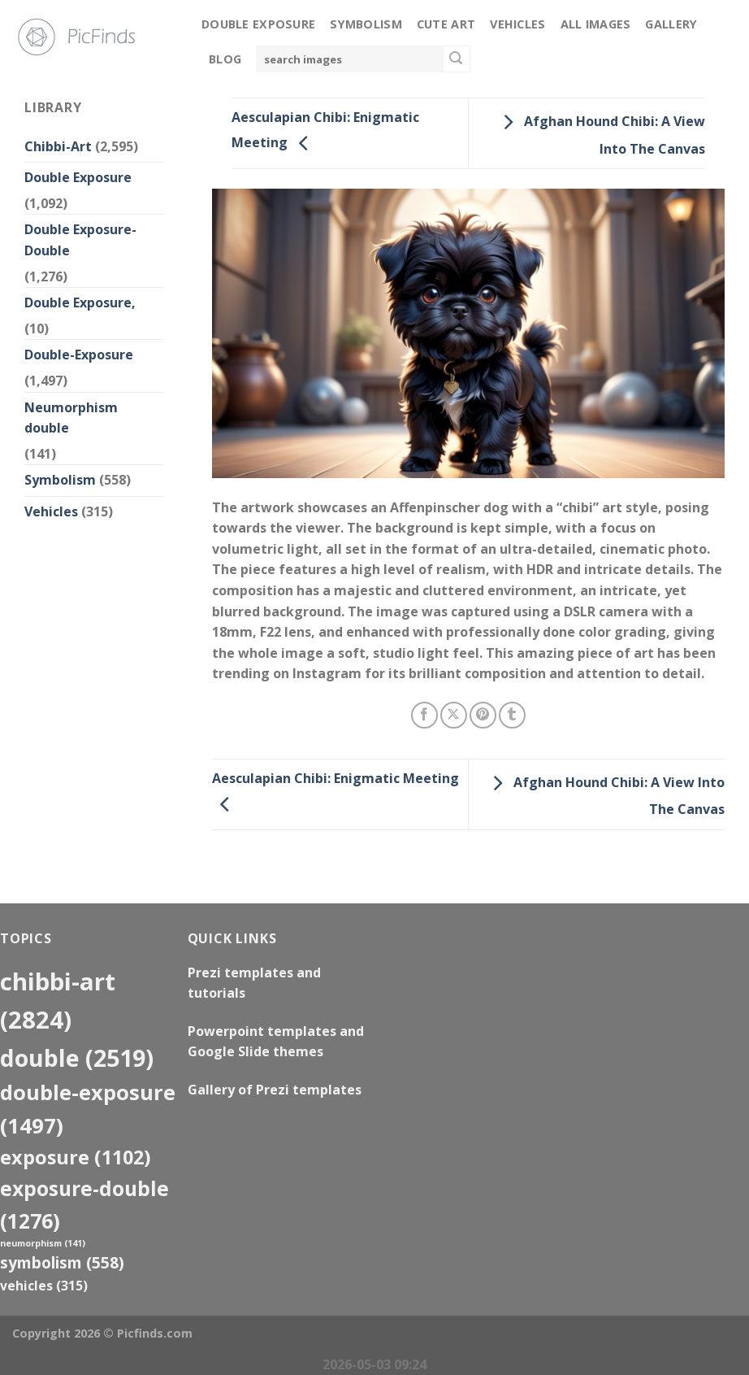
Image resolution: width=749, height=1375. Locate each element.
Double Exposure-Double (80, 239)
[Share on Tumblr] (512, 715)
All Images (596, 24)
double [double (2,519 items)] (77, 1057)
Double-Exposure (78, 354)
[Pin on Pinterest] (483, 715)
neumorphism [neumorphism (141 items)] (42, 1243)
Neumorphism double (71, 417)
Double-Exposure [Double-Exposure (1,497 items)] (87, 1108)
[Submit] (456, 59)
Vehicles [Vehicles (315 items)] (44, 1286)
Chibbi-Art (58, 146)
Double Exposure (258, 24)
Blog (225, 59)
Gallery (671, 24)
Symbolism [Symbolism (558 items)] (62, 1262)
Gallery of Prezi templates (275, 1090)
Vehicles (517, 24)
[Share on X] (453, 715)
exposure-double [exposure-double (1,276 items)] (84, 1204)
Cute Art (446, 24)
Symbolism (366, 24)
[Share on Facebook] (424, 715)
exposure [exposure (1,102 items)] (75, 1157)
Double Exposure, (80, 302)
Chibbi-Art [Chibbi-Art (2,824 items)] (57, 1000)
